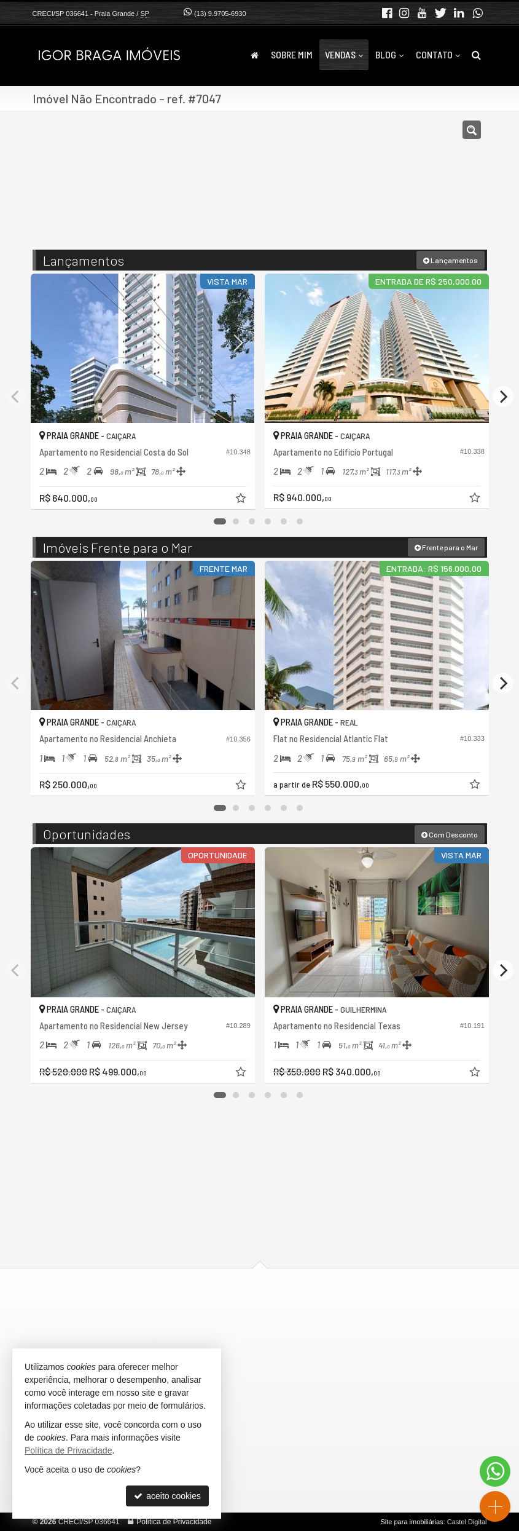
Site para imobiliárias (411, 1521)
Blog (389, 54)
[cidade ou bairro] (369, 186)
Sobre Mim (292, 54)
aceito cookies (167, 1496)
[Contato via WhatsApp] (495, 1471)
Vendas (344, 54)
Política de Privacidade (173, 1521)
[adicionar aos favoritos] (242, 500)
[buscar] (459, 186)
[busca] (476, 54)
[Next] (503, 396)
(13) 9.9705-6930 (220, 13)
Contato (438, 54)
